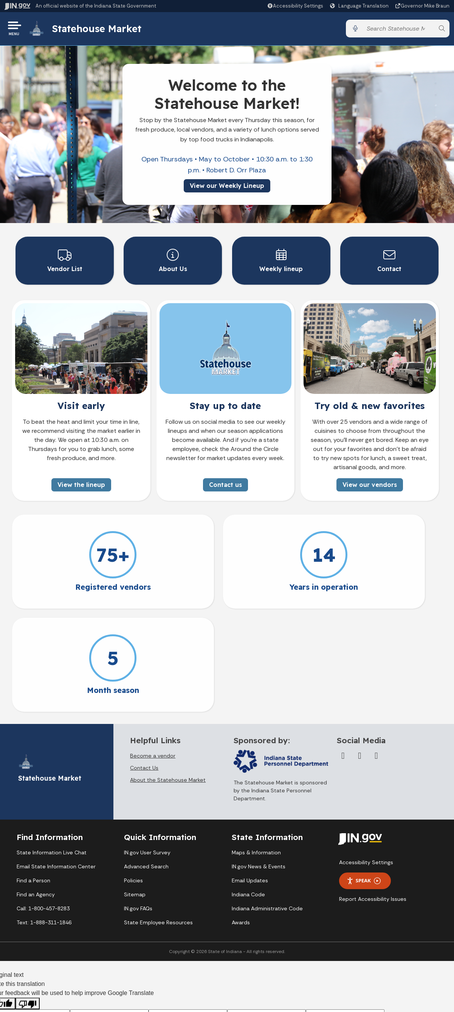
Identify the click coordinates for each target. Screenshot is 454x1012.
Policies (133, 776)
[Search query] (398, 30)
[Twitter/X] (359, 652)
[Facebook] (343, 652)
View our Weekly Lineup (227, 188)
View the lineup (81, 484)
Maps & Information (256, 748)
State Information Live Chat (52, 748)
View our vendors (369, 484)
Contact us (225, 484)
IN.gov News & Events (258, 762)
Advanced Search (146, 762)
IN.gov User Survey (147, 748)
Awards (241, 818)
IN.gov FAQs (138, 804)
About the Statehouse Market (168, 676)
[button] (295, 5)
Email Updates (250, 776)
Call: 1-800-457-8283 (43, 804)
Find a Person (33, 776)
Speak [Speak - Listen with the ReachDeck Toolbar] (364, 776)
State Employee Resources (158, 818)
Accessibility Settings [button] (366, 758)
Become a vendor (152, 651)
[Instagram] (376, 652)
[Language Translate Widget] (360, 6)
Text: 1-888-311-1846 (44, 818)
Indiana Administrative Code (267, 804)
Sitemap (135, 790)
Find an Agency (36, 790)
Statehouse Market (99, 30)
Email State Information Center (56, 762)
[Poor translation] (27, 899)
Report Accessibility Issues (372, 795)
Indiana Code (248, 790)
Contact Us (144, 663)
